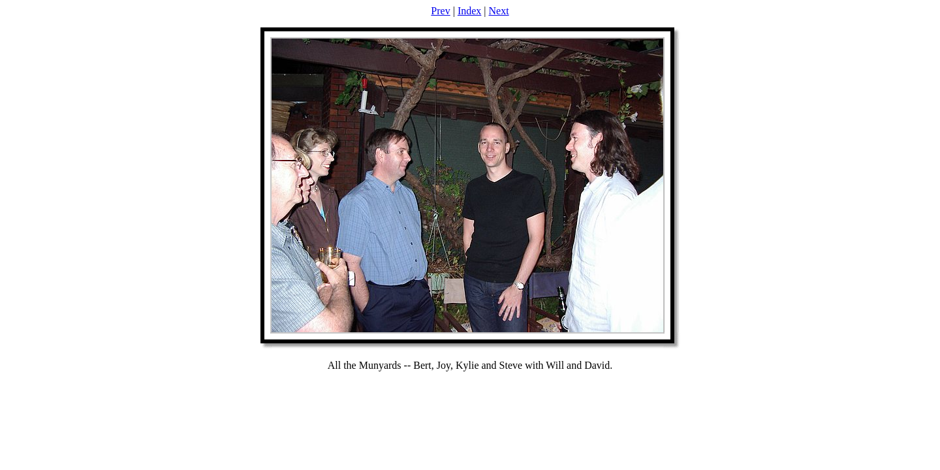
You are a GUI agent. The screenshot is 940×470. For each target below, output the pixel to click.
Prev (440, 10)
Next (499, 10)
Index (469, 10)
